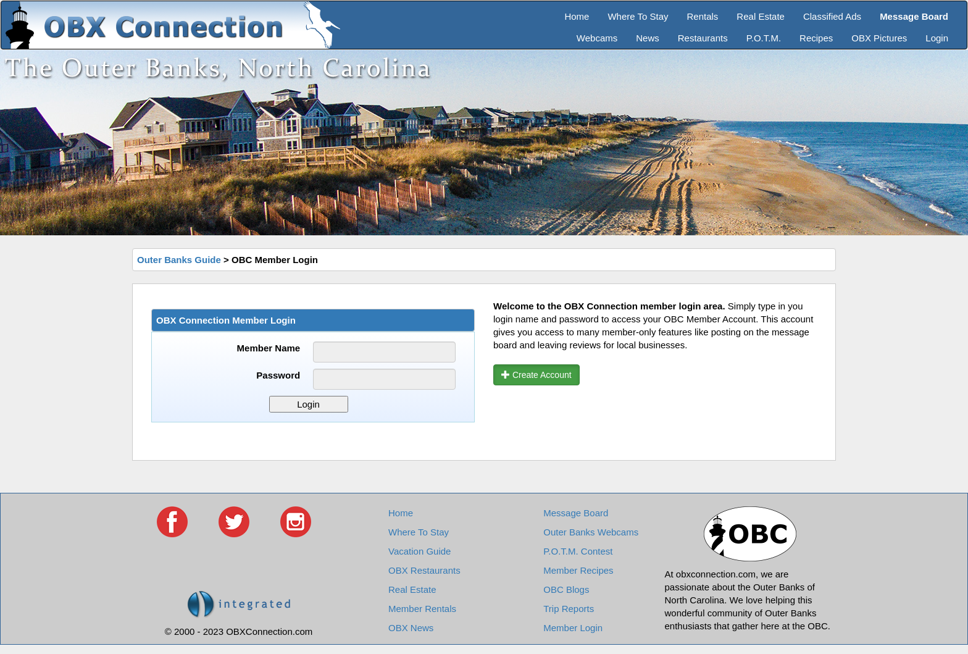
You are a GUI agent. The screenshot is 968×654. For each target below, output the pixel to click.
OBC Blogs (566, 589)
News (647, 38)
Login (936, 38)
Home (576, 16)
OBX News (410, 628)
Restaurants (703, 38)
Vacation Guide (419, 551)
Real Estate (760, 16)
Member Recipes (578, 570)
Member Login (573, 628)
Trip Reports (568, 608)
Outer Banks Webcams (590, 532)
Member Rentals (422, 608)
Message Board (575, 513)
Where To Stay (637, 16)
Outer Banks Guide (179, 259)
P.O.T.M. (763, 38)
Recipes (816, 38)
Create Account (536, 375)
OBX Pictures (879, 38)
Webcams (597, 38)
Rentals (703, 16)
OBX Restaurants (424, 570)
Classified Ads (832, 16)
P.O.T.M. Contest (577, 551)
